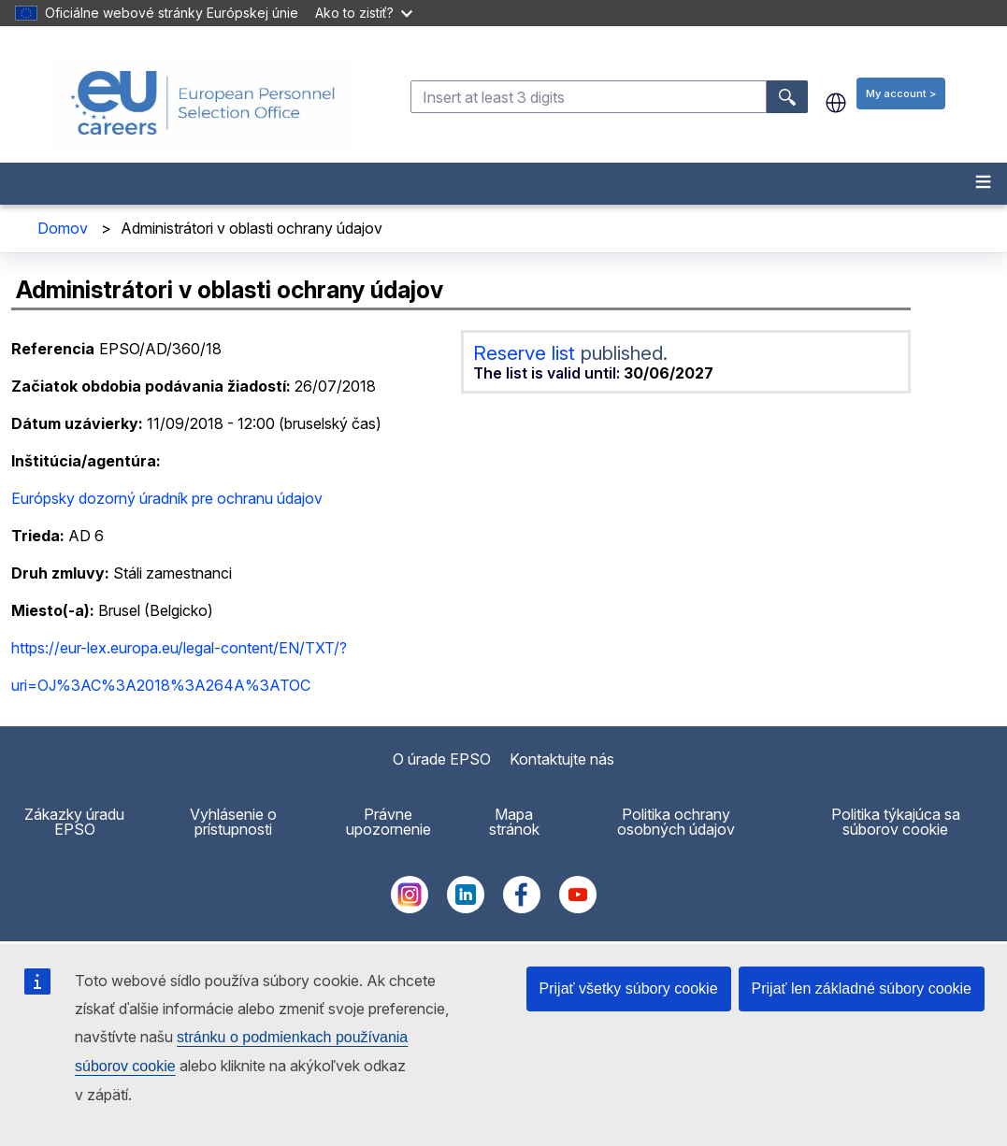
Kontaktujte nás (562, 759)
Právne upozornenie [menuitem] (388, 821)
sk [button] (836, 103)
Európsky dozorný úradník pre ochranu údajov (167, 498)
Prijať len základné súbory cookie (861, 988)
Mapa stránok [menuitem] (514, 821)
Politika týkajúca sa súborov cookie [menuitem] (895, 821)
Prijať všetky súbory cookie (628, 988)
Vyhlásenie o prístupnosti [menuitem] (233, 821)
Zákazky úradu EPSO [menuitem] (74, 821)
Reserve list (527, 353)
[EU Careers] (202, 102)
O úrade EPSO (442, 759)
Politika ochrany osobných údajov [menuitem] (676, 821)
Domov (62, 228)
